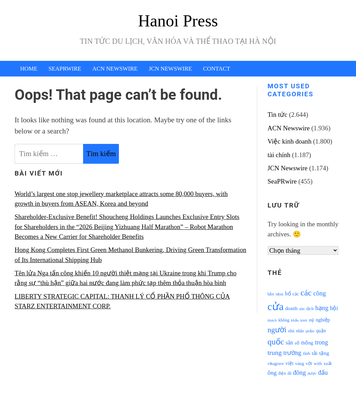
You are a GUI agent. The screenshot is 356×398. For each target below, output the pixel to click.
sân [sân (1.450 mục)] (289, 343)
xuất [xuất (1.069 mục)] (327, 363)
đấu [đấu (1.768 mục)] (323, 372)
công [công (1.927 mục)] (319, 293)
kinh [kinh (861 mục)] (303, 320)
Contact (216, 68)
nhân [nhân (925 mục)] (300, 331)
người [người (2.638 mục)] (277, 330)
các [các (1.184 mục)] (295, 294)
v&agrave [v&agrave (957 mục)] (276, 363)
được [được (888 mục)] (312, 373)
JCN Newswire (170, 68)
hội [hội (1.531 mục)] (334, 308)
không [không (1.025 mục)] (284, 320)
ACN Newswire (115, 68)
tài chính (279, 155)
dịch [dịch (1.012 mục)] (310, 308)
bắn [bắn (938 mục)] (271, 294)
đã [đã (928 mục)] (289, 373)
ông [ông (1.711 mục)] (272, 372)
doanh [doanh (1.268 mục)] (291, 308)
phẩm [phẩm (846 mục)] (310, 331)
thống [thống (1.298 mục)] (307, 343)
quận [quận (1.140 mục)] (321, 330)
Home (28, 68)
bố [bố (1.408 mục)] (288, 294)
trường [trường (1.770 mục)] (292, 352)
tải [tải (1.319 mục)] (314, 353)
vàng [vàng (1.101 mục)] (299, 363)
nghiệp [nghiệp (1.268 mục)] (323, 320)
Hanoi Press (178, 20)
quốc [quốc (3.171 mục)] (276, 341)
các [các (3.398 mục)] (306, 292)
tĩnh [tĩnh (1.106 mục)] (306, 353)
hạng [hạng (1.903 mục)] (322, 307)
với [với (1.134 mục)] (309, 363)
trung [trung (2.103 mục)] (275, 352)
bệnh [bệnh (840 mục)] (279, 294)
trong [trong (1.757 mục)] (321, 342)
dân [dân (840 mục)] (302, 309)
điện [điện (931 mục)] (282, 373)
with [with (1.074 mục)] (318, 363)
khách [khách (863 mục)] (272, 320)
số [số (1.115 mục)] (297, 343)
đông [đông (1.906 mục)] (299, 372)
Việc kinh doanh (290, 141)
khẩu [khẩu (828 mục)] (295, 320)
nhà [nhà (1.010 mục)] (291, 330)
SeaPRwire (64, 68)
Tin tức (278, 114)
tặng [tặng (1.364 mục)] (324, 353)
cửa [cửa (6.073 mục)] (276, 306)
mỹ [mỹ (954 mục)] (311, 320)
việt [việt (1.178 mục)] (289, 363)
